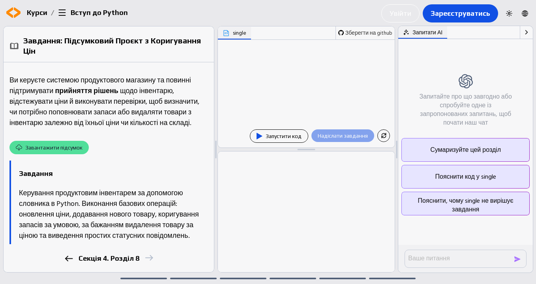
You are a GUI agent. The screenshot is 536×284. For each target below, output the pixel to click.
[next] (149, 258)
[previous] (69, 258)
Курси (37, 12)
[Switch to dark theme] (509, 13)
